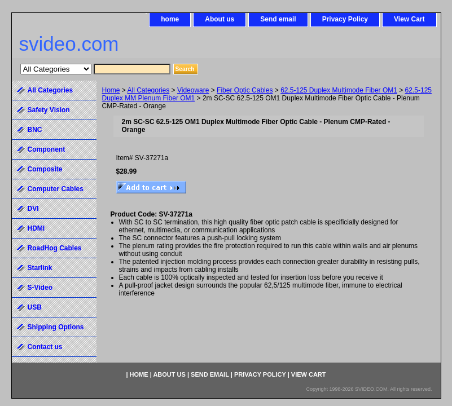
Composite (45, 169)
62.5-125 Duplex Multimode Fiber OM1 (338, 90)
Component (46, 149)
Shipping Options (56, 327)
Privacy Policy (345, 19)
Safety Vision (49, 110)
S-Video (40, 288)
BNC (35, 130)
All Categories (149, 90)
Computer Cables (56, 189)
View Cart (409, 19)
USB (35, 307)
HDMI (36, 228)
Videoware (193, 90)
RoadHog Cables (55, 248)
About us (219, 19)
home (170, 19)
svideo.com (69, 44)
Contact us (45, 347)
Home (111, 90)
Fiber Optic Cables (245, 90)
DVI (33, 209)
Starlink (40, 268)
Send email (278, 19)
